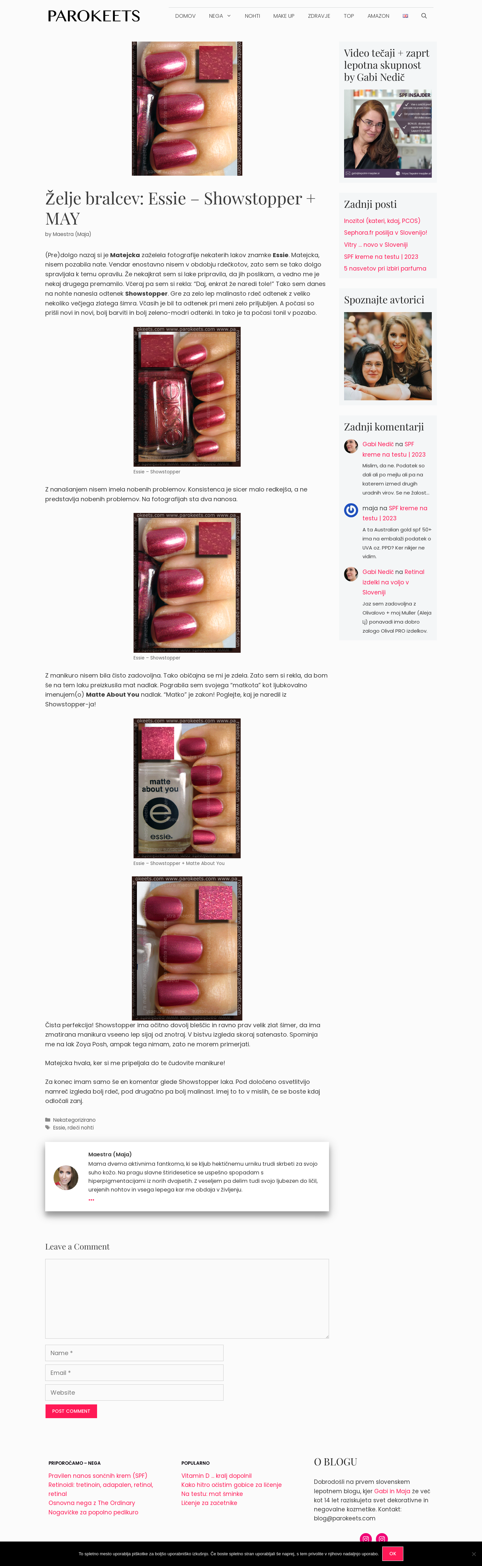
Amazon (378, 16)
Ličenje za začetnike (209, 1503)
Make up (284, 16)
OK (392, 1553)
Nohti (252, 16)
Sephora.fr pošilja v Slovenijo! (385, 233)
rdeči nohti (81, 1127)
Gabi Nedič (378, 444)
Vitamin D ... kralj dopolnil (216, 1476)
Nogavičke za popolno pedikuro (93, 1512)
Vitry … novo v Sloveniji (376, 245)
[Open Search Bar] (424, 16)
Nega (223, 16)
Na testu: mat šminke (212, 1494)
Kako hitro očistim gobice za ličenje (231, 1485)
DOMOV (185, 16)
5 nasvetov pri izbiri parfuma (385, 269)
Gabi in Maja (392, 1491)
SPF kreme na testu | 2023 (381, 257)
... (91, 1196)
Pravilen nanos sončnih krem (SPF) (98, 1476)
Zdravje (319, 16)
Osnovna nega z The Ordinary (92, 1503)
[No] (473, 1554)
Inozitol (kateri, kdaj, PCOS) (382, 221)
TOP (349, 16)
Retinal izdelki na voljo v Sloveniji (394, 582)
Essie (59, 1127)
